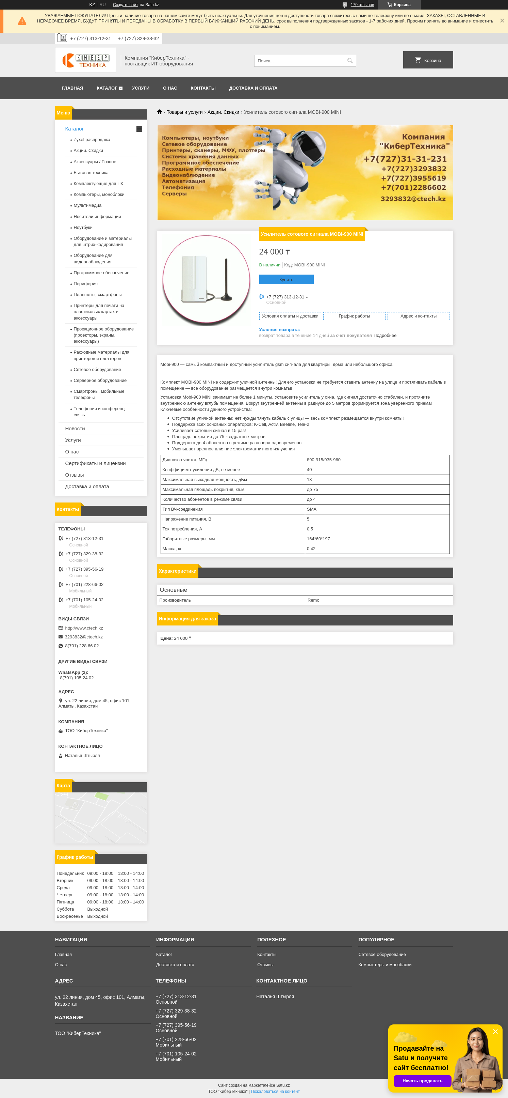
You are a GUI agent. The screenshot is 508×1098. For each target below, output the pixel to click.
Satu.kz (283, 1085)
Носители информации (97, 216)
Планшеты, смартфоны (98, 294)
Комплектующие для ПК (98, 183)
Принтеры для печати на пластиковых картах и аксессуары (99, 311)
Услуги (140, 88)
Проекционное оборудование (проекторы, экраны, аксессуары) (104, 335)
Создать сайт (125, 4)
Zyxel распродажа (92, 139)
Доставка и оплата (253, 88)
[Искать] (350, 61)
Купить (286, 279)
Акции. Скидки (223, 112)
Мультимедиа (88, 205)
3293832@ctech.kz (84, 636)
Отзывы (74, 475)
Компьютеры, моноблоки (99, 194)
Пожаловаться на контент (275, 1091)
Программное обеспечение (102, 272)
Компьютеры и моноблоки (384, 964)
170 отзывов (362, 4)
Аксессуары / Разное (95, 161)
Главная (72, 88)
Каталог (107, 88)
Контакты (203, 88)
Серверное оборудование (100, 380)
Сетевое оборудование (97, 369)
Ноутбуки (83, 227)
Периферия (86, 283)
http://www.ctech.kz (84, 628)
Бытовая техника (91, 172)
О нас (170, 88)
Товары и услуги (185, 112)
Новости (75, 428)
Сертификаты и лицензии (95, 463)
